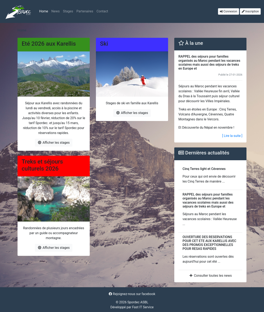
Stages (68, 11)
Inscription (250, 11)
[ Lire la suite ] (232, 136)
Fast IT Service (143, 307)
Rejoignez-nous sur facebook (132, 294)
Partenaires (84, 11)
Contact (102, 11)
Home (43, 11)
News (55, 11)
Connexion (228, 11)
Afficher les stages (54, 143)
